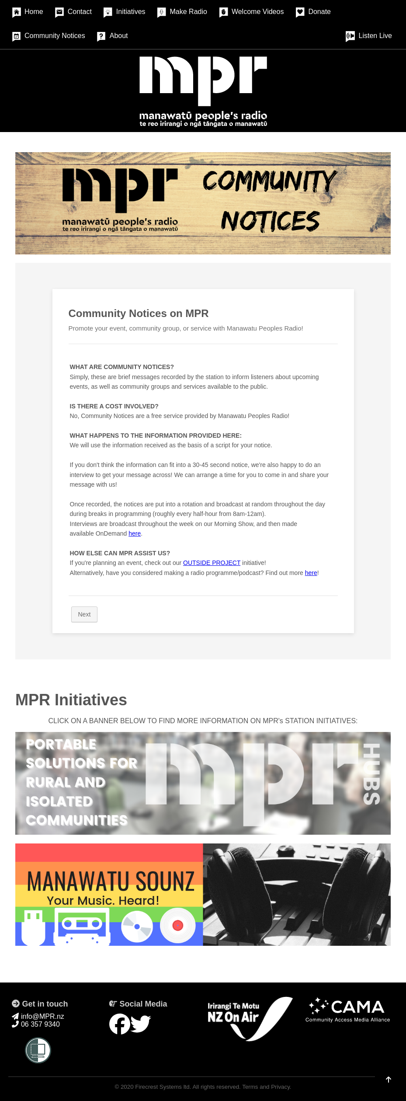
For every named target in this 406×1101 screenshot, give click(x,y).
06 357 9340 (35, 1024)
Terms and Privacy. (266, 1087)
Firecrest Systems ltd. (163, 1087)
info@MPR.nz (38, 1016)
